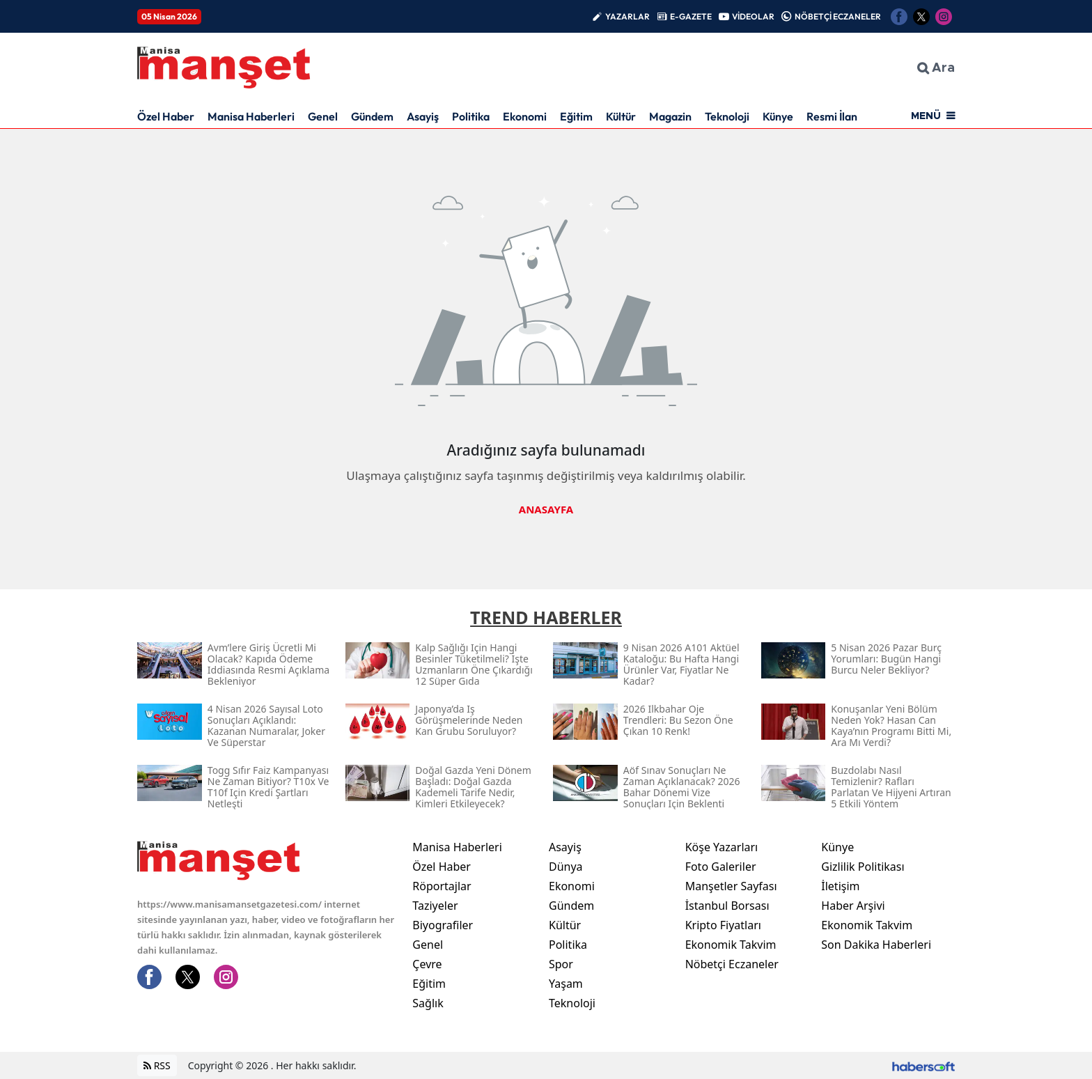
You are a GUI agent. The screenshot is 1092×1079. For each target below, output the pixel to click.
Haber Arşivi (852, 905)
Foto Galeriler (720, 866)
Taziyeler (435, 905)
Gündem (372, 116)
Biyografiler (442, 925)
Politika (471, 116)
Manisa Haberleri (251, 116)
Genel (323, 116)
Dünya (566, 866)
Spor (561, 964)
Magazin (670, 116)
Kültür (621, 116)
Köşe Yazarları (721, 847)
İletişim (840, 886)
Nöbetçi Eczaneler (732, 964)
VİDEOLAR (753, 16)
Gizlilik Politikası (862, 866)
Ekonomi (525, 116)
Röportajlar (441, 886)
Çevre (427, 964)
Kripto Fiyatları (723, 925)
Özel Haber (165, 116)
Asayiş (423, 116)
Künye (778, 116)
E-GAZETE (691, 16)
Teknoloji (727, 116)
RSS (157, 1065)
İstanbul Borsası (727, 905)
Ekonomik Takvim (731, 944)
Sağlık (427, 1003)
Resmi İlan (831, 116)
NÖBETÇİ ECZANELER (838, 16)
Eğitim (576, 116)
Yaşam (566, 983)
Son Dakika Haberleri (876, 944)
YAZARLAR (627, 16)
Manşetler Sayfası (731, 886)
